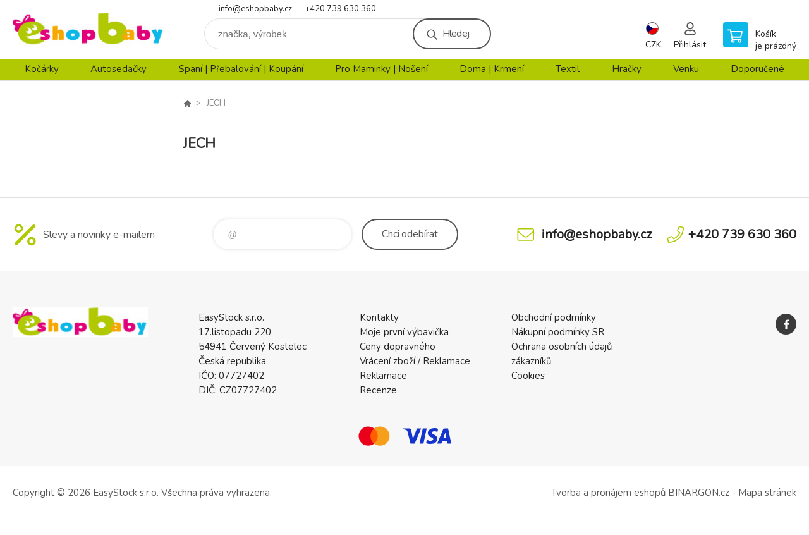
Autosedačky (118, 69)
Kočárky (42, 69)
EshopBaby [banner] (88, 29)
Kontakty (379, 317)
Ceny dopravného (397, 346)
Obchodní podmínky (553, 317)
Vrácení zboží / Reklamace (415, 361)
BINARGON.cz (698, 492)
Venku (686, 69)
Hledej (455, 33)
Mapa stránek (767, 492)
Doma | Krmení (491, 69)
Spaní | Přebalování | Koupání (241, 69)
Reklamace (383, 375)
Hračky (627, 69)
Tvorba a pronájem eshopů (608, 492)
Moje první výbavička (404, 332)
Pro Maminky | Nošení (381, 69)
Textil (568, 69)
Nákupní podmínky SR (557, 332)
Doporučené (757, 69)
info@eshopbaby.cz (255, 9)
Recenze (378, 390)
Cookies (528, 375)
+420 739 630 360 (340, 9)
